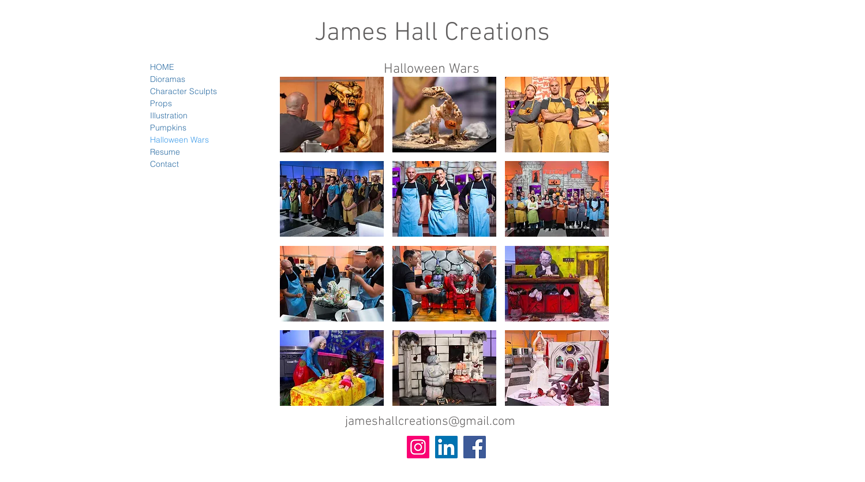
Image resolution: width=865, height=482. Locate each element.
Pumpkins (168, 127)
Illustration (169, 115)
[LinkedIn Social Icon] (446, 447)
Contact (164, 164)
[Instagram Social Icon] (418, 447)
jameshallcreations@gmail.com (430, 421)
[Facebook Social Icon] (474, 447)
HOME (162, 67)
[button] (332, 114)
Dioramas (167, 79)
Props (161, 103)
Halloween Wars (179, 139)
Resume (165, 152)
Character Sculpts (183, 91)
